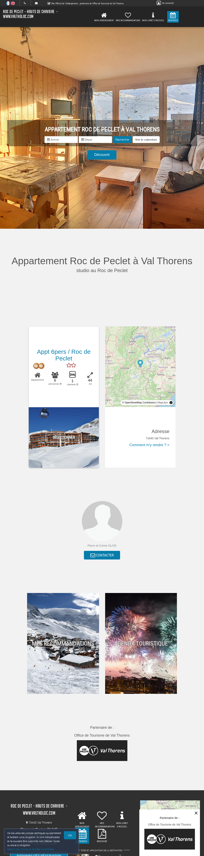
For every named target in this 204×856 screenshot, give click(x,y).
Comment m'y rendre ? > (149, 445)
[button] (146, 139)
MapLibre (163, 402)
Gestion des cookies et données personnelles (30, 849)
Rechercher (122, 139)
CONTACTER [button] (102, 555)
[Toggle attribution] (171, 402)
